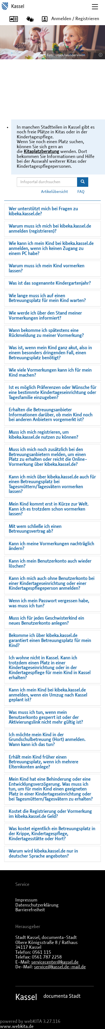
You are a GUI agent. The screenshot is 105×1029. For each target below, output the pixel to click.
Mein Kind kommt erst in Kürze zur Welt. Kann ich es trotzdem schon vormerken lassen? (49, 509)
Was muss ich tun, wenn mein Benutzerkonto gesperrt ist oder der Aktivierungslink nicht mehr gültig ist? (46, 717)
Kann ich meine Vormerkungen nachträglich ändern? (51, 546)
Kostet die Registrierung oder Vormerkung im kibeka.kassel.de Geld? (50, 814)
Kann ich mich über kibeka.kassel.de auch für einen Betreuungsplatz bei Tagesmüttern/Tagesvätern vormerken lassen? (52, 484)
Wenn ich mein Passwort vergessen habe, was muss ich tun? (49, 603)
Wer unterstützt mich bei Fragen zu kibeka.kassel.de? (43, 211)
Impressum (26, 900)
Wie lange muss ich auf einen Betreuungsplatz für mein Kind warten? (47, 298)
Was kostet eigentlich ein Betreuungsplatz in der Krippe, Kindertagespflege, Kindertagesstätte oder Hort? (52, 834)
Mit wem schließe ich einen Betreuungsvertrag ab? (35, 529)
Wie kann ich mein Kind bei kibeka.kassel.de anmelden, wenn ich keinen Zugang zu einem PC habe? (51, 248)
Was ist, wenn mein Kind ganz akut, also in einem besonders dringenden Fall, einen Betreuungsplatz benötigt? (50, 353)
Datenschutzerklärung (37, 905)
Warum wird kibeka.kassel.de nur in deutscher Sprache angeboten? (43, 853)
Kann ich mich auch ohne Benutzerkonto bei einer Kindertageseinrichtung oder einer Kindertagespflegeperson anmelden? (51, 583)
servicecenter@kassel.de (54, 962)
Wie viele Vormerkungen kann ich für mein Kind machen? (50, 372)
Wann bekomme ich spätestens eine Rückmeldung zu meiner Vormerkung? (46, 333)
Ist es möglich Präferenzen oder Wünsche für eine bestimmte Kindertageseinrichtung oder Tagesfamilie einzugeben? (52, 392)
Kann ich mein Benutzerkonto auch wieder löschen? (50, 563)
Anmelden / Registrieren (68, 19)
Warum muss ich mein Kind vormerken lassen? (46, 268)
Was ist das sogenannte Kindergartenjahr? (50, 283)
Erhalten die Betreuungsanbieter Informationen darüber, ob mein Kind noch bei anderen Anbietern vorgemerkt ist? (50, 415)
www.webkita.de (17, 1026)
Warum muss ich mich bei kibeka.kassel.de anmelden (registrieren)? (50, 228)
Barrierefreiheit (30, 910)
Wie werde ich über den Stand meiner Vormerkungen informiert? (45, 315)
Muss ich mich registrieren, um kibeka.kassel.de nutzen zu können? (43, 435)
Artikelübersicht (54, 192)
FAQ (81, 192)
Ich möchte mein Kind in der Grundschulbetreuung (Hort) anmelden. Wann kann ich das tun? (47, 740)
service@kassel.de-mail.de (60, 967)
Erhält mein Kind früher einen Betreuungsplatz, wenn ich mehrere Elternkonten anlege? (43, 762)
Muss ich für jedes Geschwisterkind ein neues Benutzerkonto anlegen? (46, 621)
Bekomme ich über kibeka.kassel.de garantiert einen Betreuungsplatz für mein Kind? (50, 640)
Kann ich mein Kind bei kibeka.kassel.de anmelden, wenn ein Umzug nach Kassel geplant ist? (48, 695)
